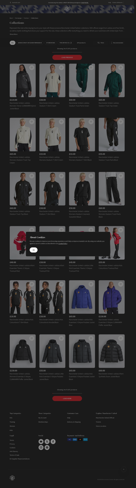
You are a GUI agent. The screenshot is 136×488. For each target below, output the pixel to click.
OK (34, 250)
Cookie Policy (62, 243)
